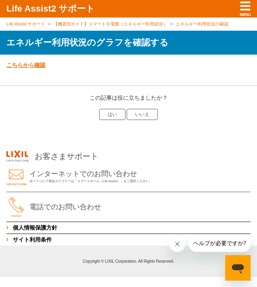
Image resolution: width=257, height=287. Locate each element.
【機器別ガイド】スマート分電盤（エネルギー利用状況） (110, 24)
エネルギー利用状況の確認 (202, 24)
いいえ (142, 114)
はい (112, 114)
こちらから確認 (25, 65)
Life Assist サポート (25, 24)
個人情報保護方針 (35, 227)
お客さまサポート (52, 156)
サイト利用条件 (32, 239)
